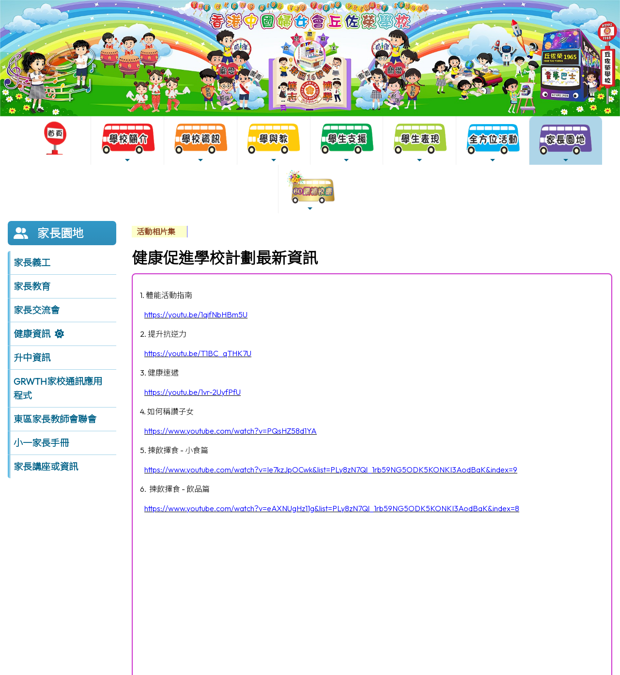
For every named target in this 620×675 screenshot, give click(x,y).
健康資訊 (32, 334)
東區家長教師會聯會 (55, 419)
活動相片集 (156, 231)
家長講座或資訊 (46, 466)
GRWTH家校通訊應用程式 (58, 388)
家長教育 (32, 286)
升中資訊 (32, 357)
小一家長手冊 (41, 443)
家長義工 (32, 262)
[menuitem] (159, 231)
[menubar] (159, 231)
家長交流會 (37, 310)
